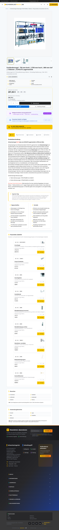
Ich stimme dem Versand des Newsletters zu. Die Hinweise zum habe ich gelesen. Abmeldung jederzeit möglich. (42, 434)
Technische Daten (21, 134)
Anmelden (48, 430)
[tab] (29, 127)
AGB (8, 515)
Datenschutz (39, 434)
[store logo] (14, 4)
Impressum (32, 515)
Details (12, 134)
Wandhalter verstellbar (20, 343)
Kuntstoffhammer (19, 376)
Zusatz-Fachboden (19, 261)
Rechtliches (47, 134)
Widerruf (9, 518)
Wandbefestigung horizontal (21, 310)
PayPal (19, 106)
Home (7, 8)
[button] (10, 61)
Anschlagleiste (18, 278)
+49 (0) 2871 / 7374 (55, 1)
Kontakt (9, 517)
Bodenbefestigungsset (20, 359)
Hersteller (39, 134)
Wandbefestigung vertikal (21, 327)
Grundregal (17, 245)
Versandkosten (31, 134)
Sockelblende (18, 294)
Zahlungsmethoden (33, 518)
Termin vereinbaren (45, 456)
